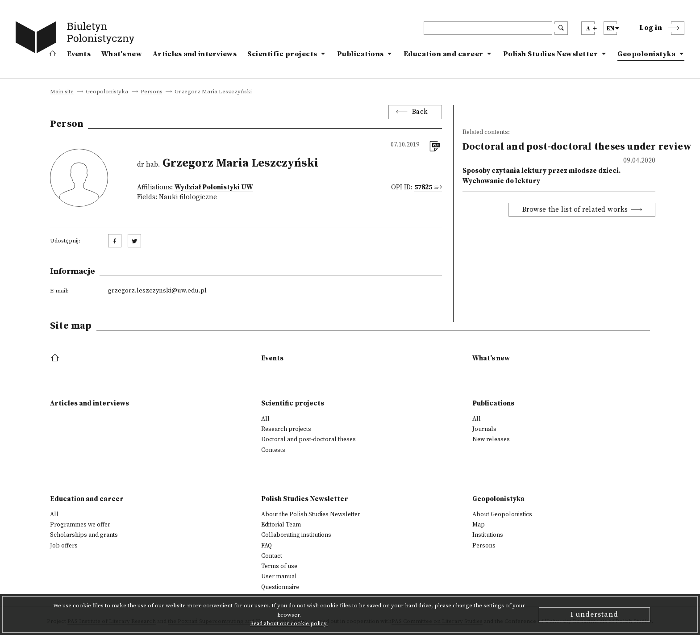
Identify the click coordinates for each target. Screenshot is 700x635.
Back (420, 112)
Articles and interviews (195, 54)
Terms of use (279, 566)
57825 (423, 187)
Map (478, 525)
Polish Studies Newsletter (550, 54)
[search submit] (561, 28)
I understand (594, 614)
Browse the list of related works (575, 209)
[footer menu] (56, 358)
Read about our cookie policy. (289, 623)
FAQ (266, 546)
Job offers (64, 546)
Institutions (487, 535)
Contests (273, 450)
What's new (121, 54)
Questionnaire (280, 587)
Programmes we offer (80, 525)
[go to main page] (77, 39)
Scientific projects (282, 54)
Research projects (286, 429)
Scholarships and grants (84, 535)
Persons (151, 92)
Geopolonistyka (646, 54)
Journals (484, 429)
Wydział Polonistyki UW (214, 187)
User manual (279, 576)
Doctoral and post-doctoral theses (308, 439)
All (265, 419)
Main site (62, 92)
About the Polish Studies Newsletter (310, 514)
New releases (491, 439)
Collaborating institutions (296, 535)
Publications (360, 54)
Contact (271, 556)
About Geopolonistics (502, 514)
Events (79, 54)
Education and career (443, 54)
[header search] (488, 28)
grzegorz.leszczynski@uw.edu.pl (157, 291)
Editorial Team (281, 525)
